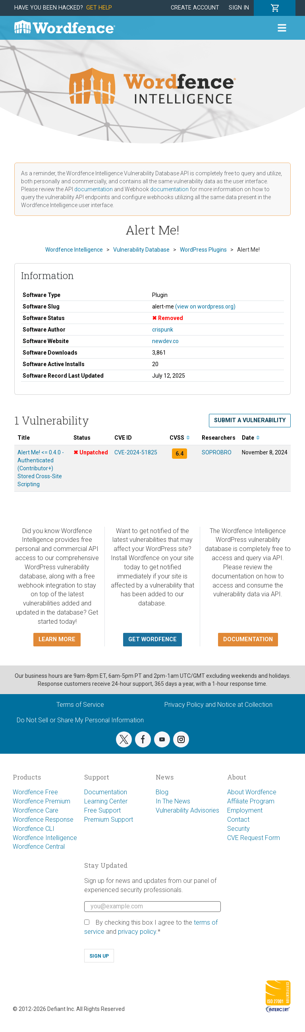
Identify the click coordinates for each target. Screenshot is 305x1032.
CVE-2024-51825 (135, 452)
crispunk (162, 329)
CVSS (180, 438)
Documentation (105, 792)
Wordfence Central (39, 846)
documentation (93, 189)
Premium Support (108, 819)
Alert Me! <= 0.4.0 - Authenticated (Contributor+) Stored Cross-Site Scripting (40, 468)
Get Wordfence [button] (152, 639)
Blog (162, 792)
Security (238, 828)
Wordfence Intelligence (45, 838)
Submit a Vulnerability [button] (250, 420)
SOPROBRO (217, 452)
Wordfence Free (35, 792)
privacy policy (137, 931)
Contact (238, 819)
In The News (173, 801)
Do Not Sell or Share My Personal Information (80, 720)
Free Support (102, 810)
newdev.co (165, 341)
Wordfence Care (35, 810)
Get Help (99, 7)
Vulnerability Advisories (187, 810)
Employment (245, 810)
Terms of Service (80, 704)
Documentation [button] (248, 639)
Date (251, 438)
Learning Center (105, 801)
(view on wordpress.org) (205, 306)
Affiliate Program (250, 801)
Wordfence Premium (41, 801)
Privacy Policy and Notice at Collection (218, 704)
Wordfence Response (43, 819)
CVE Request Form (253, 838)
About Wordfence (251, 792)
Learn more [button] (57, 639)
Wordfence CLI (33, 828)
